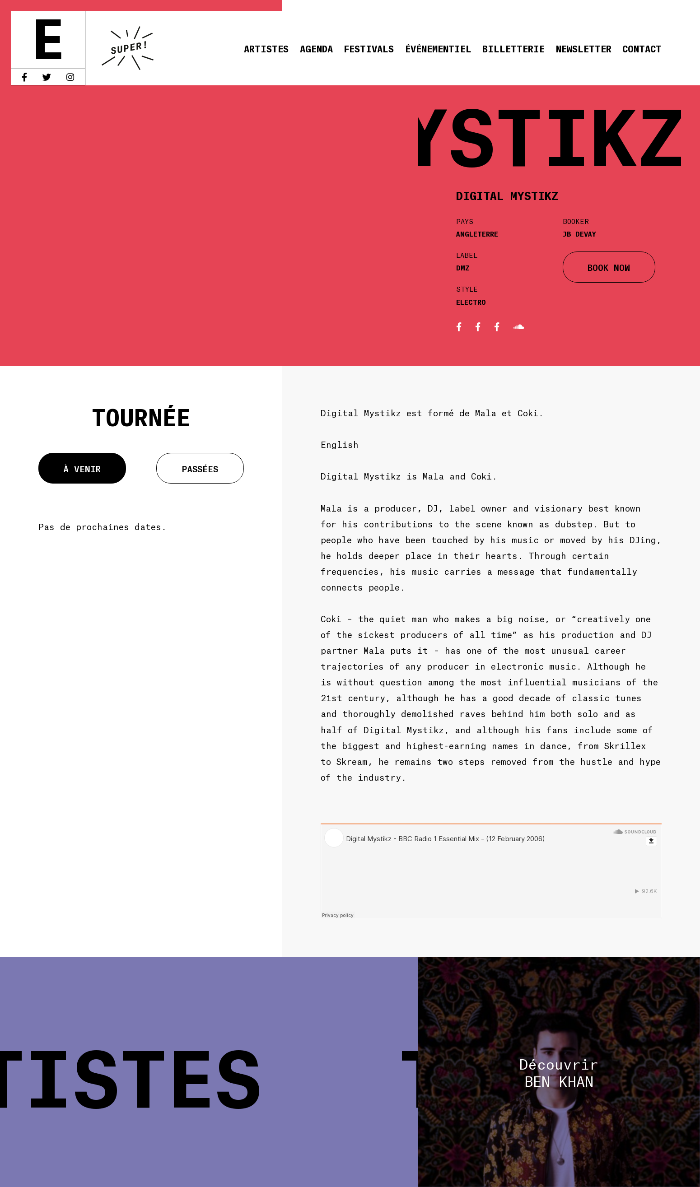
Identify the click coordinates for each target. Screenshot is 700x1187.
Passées (200, 468)
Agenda (316, 48)
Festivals (369, 48)
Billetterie (513, 48)
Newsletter (583, 48)
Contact (642, 48)
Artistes (266, 48)
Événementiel (438, 48)
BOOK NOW (609, 267)
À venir (82, 468)
